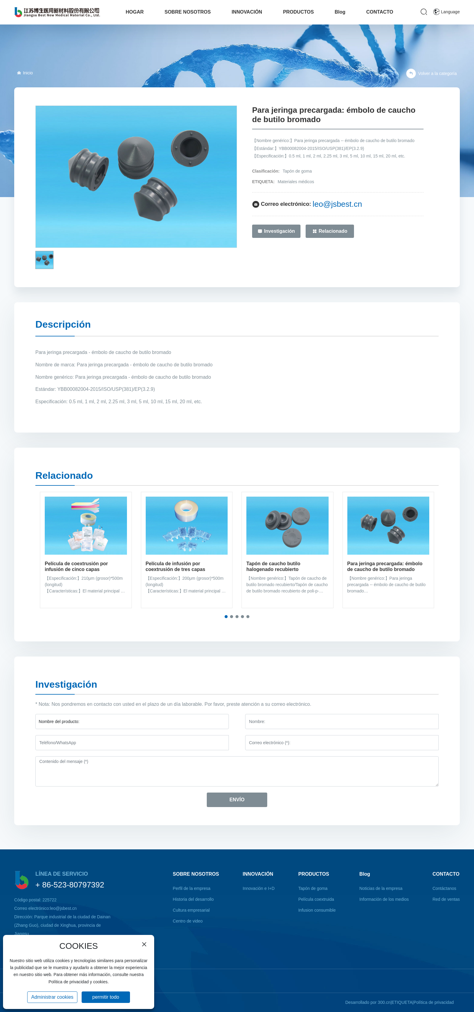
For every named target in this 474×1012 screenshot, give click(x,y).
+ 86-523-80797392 (69, 884)
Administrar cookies (52, 997)
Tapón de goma (297, 171)
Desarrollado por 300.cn (367, 1002)
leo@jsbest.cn (337, 204)
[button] (226, 616)
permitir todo (105, 997)
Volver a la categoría (431, 73)
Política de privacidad (434, 1002)
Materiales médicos (296, 181)
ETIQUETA (401, 1002)
